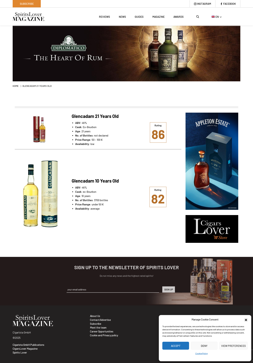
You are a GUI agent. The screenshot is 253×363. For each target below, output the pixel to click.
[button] (246, 319)
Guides (139, 16)
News (122, 16)
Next (243, 53)
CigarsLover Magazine (25, 348)
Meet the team (98, 327)
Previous (10, 53)
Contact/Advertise (100, 319)
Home (16, 85)
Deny (204, 345)
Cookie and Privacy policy (104, 335)
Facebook (229, 3)
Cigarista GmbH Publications (28, 344)
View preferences (233, 345)
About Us (95, 315)
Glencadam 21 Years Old (95, 116)
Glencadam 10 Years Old (95, 180)
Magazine (158, 16)
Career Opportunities (101, 331)
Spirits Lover (20, 352)
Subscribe (27, 3)
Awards (178, 16)
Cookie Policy (201, 353)
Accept (176, 345)
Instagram (204, 3)
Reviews (104, 16)
